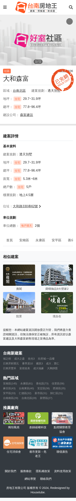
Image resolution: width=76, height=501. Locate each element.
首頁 (9, 240)
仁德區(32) (25, 393)
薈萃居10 (27, 363)
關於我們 (10, 471)
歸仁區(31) (56, 393)
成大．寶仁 (52, 363)
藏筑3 (39, 363)
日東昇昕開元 (11, 363)
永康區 (40, 240)
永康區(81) (26, 383)
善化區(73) (42, 383)
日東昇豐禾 (9, 368)
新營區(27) (46, 398)
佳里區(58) (58, 383)
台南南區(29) (10, 398)
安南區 (24, 240)
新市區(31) (41, 393)
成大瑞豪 (38, 368)
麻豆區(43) (9, 388)
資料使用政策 (62, 471)
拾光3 (31, 358)
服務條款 (26, 471)
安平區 (56, 240)
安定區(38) (43, 388)
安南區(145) (10, 383)
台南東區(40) (26, 388)
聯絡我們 (45, 478)
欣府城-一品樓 (46, 358)
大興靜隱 (52, 368)
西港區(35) (59, 388)
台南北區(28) (29, 398)
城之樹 (7, 358)
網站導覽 (30, 478)
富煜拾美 (24, 368)
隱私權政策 (43, 471)
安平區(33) (9, 393)
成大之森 (19, 358)
